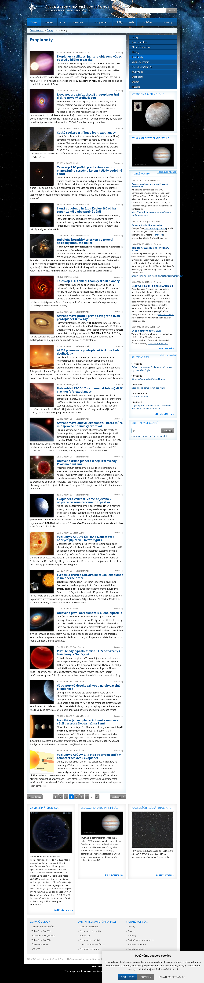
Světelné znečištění (142, 66)
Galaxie (131, 931)
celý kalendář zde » (164, 414)
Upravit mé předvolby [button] (171, 977)
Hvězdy (135, 52)
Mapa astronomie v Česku (92, 944)
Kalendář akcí (140, 357)
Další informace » (63, 910)
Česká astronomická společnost (49, 959)
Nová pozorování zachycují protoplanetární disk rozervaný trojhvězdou (88, 96)
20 (97, 796)
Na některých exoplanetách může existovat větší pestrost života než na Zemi (88, 721)
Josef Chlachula (154, 221)
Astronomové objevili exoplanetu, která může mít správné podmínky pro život (90, 424)
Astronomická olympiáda (43, 935)
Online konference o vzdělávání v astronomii (150, 185)
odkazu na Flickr (166, 314)
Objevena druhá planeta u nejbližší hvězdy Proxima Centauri (87, 462)
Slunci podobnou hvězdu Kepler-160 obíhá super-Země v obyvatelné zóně (86, 209)
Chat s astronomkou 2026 (146, 330)
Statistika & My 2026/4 (155, 228)
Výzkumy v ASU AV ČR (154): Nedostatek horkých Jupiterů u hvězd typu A (85, 538)
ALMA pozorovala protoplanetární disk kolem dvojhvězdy (89, 351)
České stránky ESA (41, 944)
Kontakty (168, 22)
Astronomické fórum (89, 949)
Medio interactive (86, 971)
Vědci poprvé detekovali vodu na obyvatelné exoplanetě (88, 687)
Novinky (49, 22)
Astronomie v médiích (90, 940)
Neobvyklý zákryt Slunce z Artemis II (152, 285)
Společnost (147, 22)
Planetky (132, 935)
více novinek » (166, 348)
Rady (131, 22)
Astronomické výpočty (90, 931)
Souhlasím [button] (127, 977)
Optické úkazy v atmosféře (141, 940)
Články (33, 22)
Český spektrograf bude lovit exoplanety (86, 132)
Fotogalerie (100, 22)
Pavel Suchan (78, 128)
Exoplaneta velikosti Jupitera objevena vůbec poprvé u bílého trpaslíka (89, 58)
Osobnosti (137, 76)
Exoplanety (118, 52)
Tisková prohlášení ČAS (43, 926)
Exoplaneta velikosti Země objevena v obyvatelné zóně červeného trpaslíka (84, 500)
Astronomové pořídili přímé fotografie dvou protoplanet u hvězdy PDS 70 (88, 317)
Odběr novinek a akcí (144, 422)
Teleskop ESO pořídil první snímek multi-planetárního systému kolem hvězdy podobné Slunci (89, 170)
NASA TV (36, 949)
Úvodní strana (37, 30)
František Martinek (81, 52)
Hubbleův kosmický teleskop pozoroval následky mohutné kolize (85, 241)
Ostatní (135, 81)
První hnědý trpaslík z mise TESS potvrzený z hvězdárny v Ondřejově (88, 652)
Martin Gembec (80, 681)
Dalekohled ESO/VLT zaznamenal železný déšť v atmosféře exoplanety (89, 389)
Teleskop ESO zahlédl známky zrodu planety (88, 281)
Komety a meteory (137, 949)
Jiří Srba (76, 90)
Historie (136, 86)
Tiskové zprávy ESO (41, 940)
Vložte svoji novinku (167, 171)
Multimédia (137, 71)
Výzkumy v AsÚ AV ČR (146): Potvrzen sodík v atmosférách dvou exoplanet (89, 756)
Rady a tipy (85, 935)
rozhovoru (158, 234)
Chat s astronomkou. (158, 343)
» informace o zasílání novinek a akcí (149, 436)
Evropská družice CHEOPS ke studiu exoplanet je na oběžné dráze (90, 576)
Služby (119, 22)
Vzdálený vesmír (140, 61)
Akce (62, 22)
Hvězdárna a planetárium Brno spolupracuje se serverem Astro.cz (99, 959)
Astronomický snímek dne (147, 94)
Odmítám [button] (146, 977)
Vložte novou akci (168, 355)
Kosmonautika (139, 42)
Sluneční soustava (141, 47)
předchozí (36, 796)
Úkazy (135, 37)
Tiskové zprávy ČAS (41, 931)
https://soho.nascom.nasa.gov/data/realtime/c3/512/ (157, 275)
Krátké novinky (140, 173)
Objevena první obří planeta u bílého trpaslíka (89, 613)
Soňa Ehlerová (153, 180)
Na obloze (78, 22)
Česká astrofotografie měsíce (150, 138)
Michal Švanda (79, 532)
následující (117, 796)
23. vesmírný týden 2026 (44, 807)
